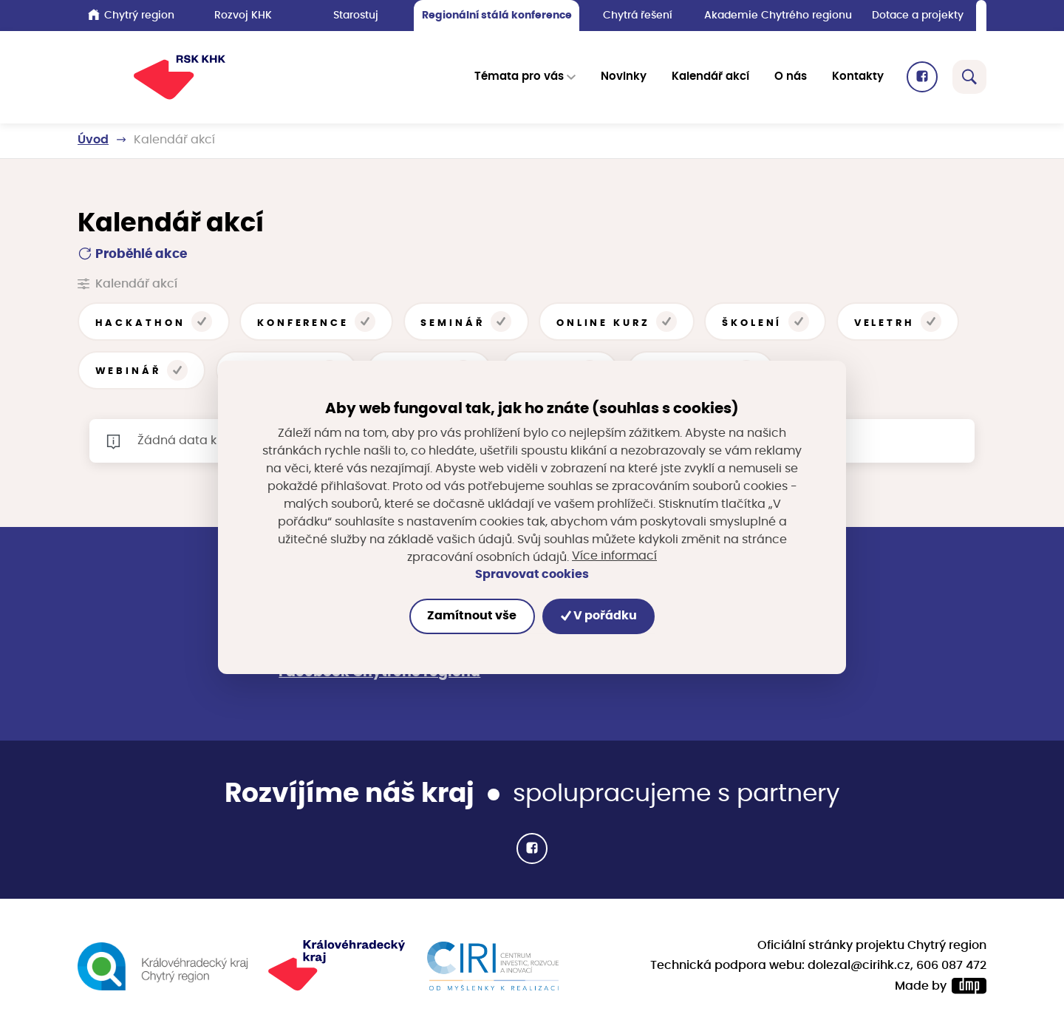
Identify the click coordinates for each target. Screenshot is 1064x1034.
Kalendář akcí (710, 77)
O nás (790, 77)
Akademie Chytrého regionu (778, 15)
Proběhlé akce (132, 253)
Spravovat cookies (532, 574)
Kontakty (858, 77)
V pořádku (599, 616)
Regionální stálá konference (497, 15)
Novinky (624, 77)
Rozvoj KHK (243, 15)
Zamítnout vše (471, 616)
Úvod (93, 140)
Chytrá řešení (637, 15)
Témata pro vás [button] (519, 77)
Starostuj (355, 15)
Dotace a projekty (918, 15)
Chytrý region (131, 15)
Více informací (614, 556)
